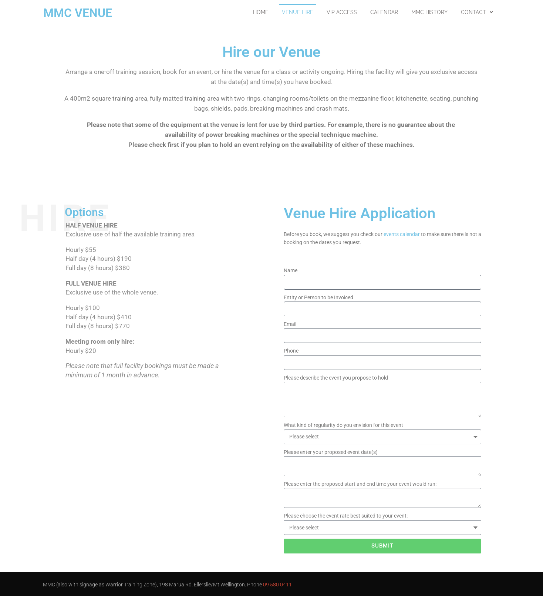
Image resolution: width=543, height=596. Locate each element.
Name (290, 270)
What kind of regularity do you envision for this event (343, 425)
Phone (291, 351)
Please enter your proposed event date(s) (331, 452)
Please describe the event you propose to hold (336, 378)
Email (290, 324)
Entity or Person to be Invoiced (318, 297)
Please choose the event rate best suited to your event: (346, 516)
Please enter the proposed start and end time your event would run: (360, 484)
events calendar (402, 234)
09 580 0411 (277, 584)
